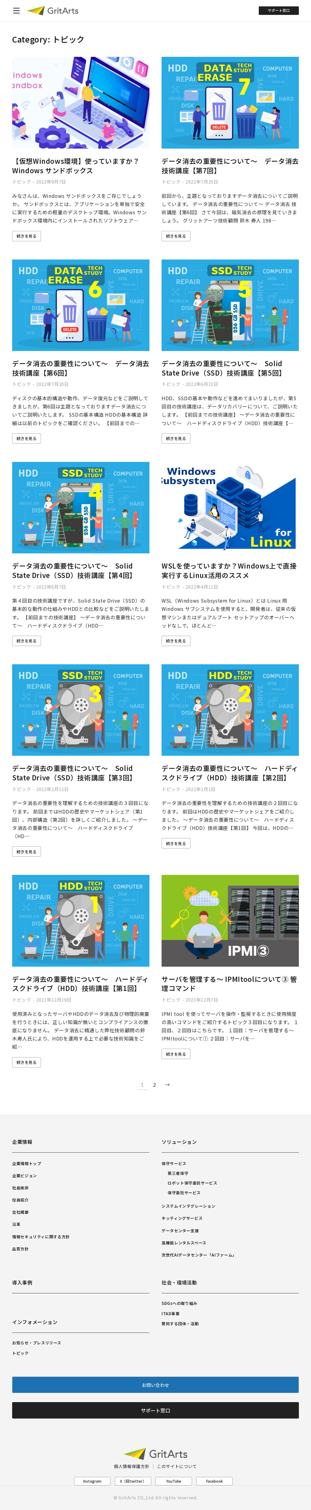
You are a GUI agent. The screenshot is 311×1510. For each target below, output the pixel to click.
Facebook (214, 1481)
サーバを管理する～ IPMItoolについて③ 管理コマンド (229, 983)
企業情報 (22, 1141)
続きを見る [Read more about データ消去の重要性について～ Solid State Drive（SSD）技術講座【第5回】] (176, 438)
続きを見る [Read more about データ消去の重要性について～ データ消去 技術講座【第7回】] (176, 236)
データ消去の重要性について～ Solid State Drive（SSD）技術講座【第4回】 (74, 570)
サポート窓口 (279, 10)
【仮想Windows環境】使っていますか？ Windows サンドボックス (75, 165)
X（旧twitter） (133, 1481)
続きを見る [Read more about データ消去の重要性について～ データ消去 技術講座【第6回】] (26, 438)
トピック (21, 181)
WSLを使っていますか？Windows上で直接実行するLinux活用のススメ (229, 570)
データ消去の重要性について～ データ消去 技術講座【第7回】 (230, 165)
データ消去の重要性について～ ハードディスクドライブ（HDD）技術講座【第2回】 (230, 772)
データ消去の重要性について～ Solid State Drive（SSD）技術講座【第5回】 (224, 367)
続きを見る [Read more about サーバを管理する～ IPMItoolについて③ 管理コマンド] (176, 1054)
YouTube (173, 1481)
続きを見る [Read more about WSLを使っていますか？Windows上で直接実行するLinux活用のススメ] (176, 641)
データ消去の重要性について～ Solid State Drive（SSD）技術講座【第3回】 (74, 772)
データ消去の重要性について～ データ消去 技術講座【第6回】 (80, 367)
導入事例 (22, 1282)
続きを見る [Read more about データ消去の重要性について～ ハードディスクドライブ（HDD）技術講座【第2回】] (176, 843)
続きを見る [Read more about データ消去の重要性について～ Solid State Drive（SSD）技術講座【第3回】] (26, 852)
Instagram (92, 1481)
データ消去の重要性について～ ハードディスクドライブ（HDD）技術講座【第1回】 (80, 983)
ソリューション (179, 1141)
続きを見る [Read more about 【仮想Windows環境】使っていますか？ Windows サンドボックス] (26, 236)
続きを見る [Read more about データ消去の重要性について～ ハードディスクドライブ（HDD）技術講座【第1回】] (26, 1062)
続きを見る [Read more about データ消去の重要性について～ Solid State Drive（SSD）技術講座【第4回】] (26, 641)
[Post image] (80, 102)
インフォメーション (35, 1322)
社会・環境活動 (179, 1282)
